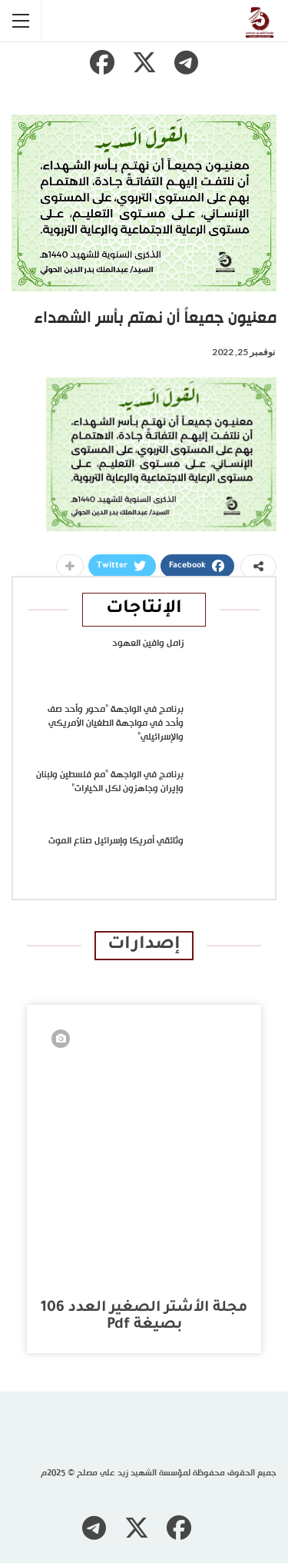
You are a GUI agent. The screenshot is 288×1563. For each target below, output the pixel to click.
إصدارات (144, 945)
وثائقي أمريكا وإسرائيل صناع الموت (116, 841)
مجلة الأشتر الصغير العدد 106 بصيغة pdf (144, 1316)
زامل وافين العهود (148, 643)
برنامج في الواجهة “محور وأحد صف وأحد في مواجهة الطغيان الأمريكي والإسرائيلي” (116, 723)
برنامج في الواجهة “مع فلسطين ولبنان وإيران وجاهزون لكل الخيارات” (110, 782)
